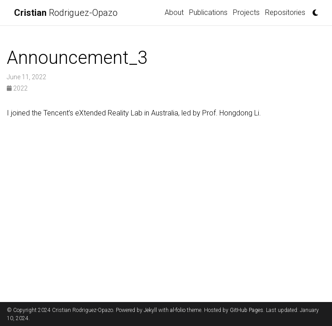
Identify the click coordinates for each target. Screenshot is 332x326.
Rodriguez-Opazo (66, 12)
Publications (208, 12)
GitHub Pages (246, 310)
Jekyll (150, 310)
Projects (246, 12)
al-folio (177, 310)
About (174, 12)
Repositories (285, 12)
